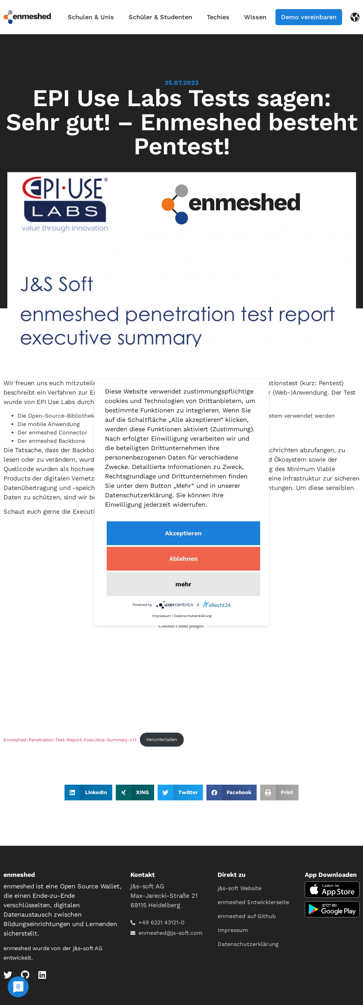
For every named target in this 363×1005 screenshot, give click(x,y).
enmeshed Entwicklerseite (253, 902)
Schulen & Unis (91, 17)
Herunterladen (161, 739)
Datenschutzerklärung (248, 944)
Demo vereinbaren (308, 17)
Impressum (233, 930)
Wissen (255, 17)
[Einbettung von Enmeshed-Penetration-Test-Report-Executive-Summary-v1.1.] (181, 626)
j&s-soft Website (240, 888)
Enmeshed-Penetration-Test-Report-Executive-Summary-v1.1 (69, 739)
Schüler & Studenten (160, 17)
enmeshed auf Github (247, 916)
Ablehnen (183, 558)
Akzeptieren (183, 533)
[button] (88, 792)
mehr (183, 584)
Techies (218, 17)
